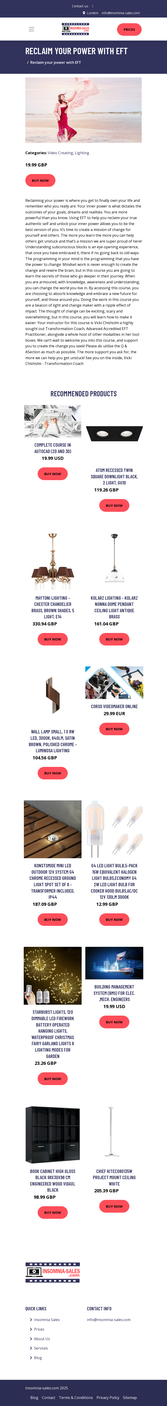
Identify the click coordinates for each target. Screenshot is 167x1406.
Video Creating (60, 152)
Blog (38, 1357)
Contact (48, 1397)
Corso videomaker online (114, 706)
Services (41, 1348)
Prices (129, 29)
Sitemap (130, 1397)
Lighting (82, 152)
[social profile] (92, 6)
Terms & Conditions (76, 1397)
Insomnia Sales (47, 1319)
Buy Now (40, 180)
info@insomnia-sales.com (121, 13)
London (92, 13)
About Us (42, 1338)
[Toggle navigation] (31, 29)
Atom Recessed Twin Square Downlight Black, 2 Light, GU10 (114, 476)
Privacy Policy (108, 1397)
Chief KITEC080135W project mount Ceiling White (114, 1177)
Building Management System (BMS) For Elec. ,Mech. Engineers (114, 993)
